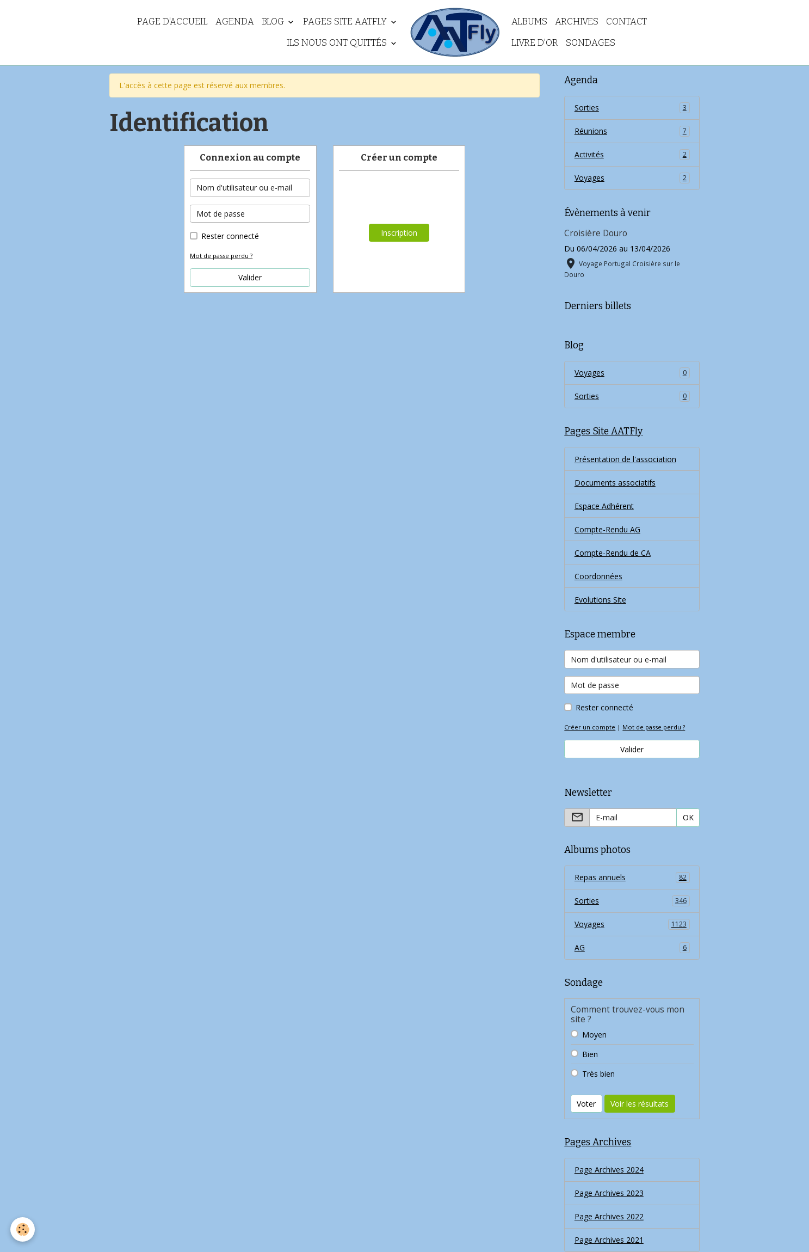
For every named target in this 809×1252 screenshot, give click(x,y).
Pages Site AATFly (346, 21)
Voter (586, 1103)
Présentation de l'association (625, 459)
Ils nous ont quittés (338, 42)
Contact (626, 21)
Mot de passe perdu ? (221, 255)
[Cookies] (23, 1229)
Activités (632, 154)
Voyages (632, 178)
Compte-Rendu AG (607, 529)
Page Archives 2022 (609, 1216)
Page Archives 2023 (609, 1193)
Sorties (632, 107)
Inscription (399, 233)
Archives (576, 21)
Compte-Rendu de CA (613, 553)
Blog (274, 21)
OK (688, 817)
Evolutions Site (600, 599)
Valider (250, 277)
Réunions (632, 131)
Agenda (234, 21)
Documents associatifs (615, 482)
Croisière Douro (595, 233)
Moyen (594, 1034)
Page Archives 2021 (609, 1240)
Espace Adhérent (604, 506)
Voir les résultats (639, 1103)
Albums (529, 21)
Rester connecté (230, 236)
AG (632, 947)
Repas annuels (632, 877)
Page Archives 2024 (609, 1169)
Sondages (590, 42)
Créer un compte (589, 727)
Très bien (598, 1074)
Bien (590, 1054)
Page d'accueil (172, 21)
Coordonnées (598, 576)
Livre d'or (534, 42)
